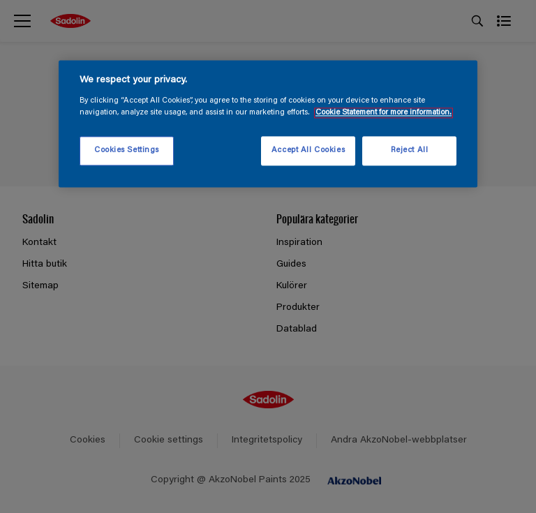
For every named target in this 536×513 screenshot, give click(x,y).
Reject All (410, 150)
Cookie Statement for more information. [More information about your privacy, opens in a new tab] (383, 113)
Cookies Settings (126, 150)
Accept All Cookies (308, 150)
